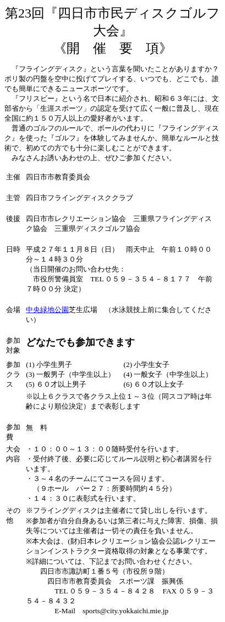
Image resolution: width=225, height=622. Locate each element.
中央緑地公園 (47, 310)
